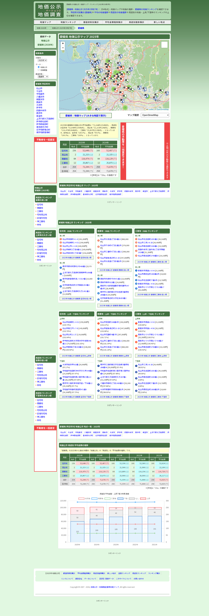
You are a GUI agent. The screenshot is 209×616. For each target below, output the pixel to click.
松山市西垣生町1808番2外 (149, 274)
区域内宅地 (42, 217)
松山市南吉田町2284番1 (148, 246)
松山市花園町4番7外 (108, 334)
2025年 (81, 142)
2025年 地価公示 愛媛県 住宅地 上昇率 (76, 355)
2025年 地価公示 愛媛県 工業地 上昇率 (152, 355)
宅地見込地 (42, 214)
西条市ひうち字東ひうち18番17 (151, 287)
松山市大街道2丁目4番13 (110, 239)
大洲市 (112, 191)
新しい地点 (159, 22)
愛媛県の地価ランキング (146, 9)
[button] (161, 91)
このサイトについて (123, 579)
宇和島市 (78, 191)
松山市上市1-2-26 (70, 246)
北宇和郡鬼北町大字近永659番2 (113, 298)
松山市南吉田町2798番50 (148, 255)
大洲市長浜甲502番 (70, 364)
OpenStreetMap (163, 109)
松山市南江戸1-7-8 (70, 328)
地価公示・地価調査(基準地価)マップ (105, 587)
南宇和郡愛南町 (115, 194)
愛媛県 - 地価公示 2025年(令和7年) (82, 9)
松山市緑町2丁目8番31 (72, 249)
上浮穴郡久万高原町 (157, 191)
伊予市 (119, 191)
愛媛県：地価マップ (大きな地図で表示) (85, 115)
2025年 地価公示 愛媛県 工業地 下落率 (152, 397)
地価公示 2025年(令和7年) (62, 28)
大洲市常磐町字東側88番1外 (111, 389)
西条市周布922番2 (107, 282)
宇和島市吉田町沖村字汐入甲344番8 (77, 370)
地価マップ (45, 22)
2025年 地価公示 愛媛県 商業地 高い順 (114, 270)
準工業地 (41, 221)
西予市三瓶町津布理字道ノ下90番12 (77, 383)
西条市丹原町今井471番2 (110, 278)
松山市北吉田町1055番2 (148, 239)
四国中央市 (128, 191)
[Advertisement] (114, 210)
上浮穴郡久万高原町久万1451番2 (76, 291)
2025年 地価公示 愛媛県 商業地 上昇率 (114, 355)
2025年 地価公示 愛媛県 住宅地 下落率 (76, 397)
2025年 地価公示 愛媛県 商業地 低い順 (114, 305)
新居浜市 (96, 191)
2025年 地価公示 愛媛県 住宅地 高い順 (76, 257)
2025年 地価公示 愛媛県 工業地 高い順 (152, 262)
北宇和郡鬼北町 (101, 194)
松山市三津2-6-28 (145, 242)
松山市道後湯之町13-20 (110, 257)
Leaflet (149, 109)
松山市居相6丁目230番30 (73, 347)
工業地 (65, 162)
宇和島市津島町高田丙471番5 (75, 389)
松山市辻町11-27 (69, 334)
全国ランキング (124, 573)
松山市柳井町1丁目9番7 (72, 253)
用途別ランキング (139, 573)
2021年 (159, 455)
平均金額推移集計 (114, 22)
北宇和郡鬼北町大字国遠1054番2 (76, 285)
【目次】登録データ (106, 579)
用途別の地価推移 (118, 12)
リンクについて (67, 579)
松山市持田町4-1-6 (70, 239)
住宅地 (65, 150)
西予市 (137, 191)
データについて (90, 579)
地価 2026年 (41, 28)
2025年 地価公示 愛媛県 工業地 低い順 (152, 294)
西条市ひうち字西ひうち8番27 (150, 340)
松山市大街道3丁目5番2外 (111, 261)
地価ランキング (68, 22)
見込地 (65, 154)
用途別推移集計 (136, 22)
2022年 (139, 455)
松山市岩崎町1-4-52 (71, 242)
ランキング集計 (154, 573)
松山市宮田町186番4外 (109, 322)
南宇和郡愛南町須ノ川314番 (74, 278)
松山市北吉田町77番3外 (148, 280)
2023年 (119, 455)
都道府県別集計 (91, 22)
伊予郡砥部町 (75, 194)
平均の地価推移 (101, 12)
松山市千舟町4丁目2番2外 (111, 245)
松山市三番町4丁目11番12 (111, 251)
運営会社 (78, 579)
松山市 (63, 191)
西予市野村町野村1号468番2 (74, 266)
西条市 (104, 191)
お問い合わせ (139, 579)
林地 (39, 224)
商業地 (65, 158)
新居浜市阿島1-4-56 (146, 283)
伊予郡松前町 (42, 121)
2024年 (105, 142)
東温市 (145, 191)
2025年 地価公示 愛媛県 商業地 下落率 (114, 397)
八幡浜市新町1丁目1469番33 (112, 383)
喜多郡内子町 (88, 194)
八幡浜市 (87, 191)
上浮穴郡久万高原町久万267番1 (113, 377)
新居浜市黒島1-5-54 (146, 270)
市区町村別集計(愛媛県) (81, 12)
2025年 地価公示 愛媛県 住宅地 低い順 (76, 298)
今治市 (70, 191)
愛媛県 (81, 27)
